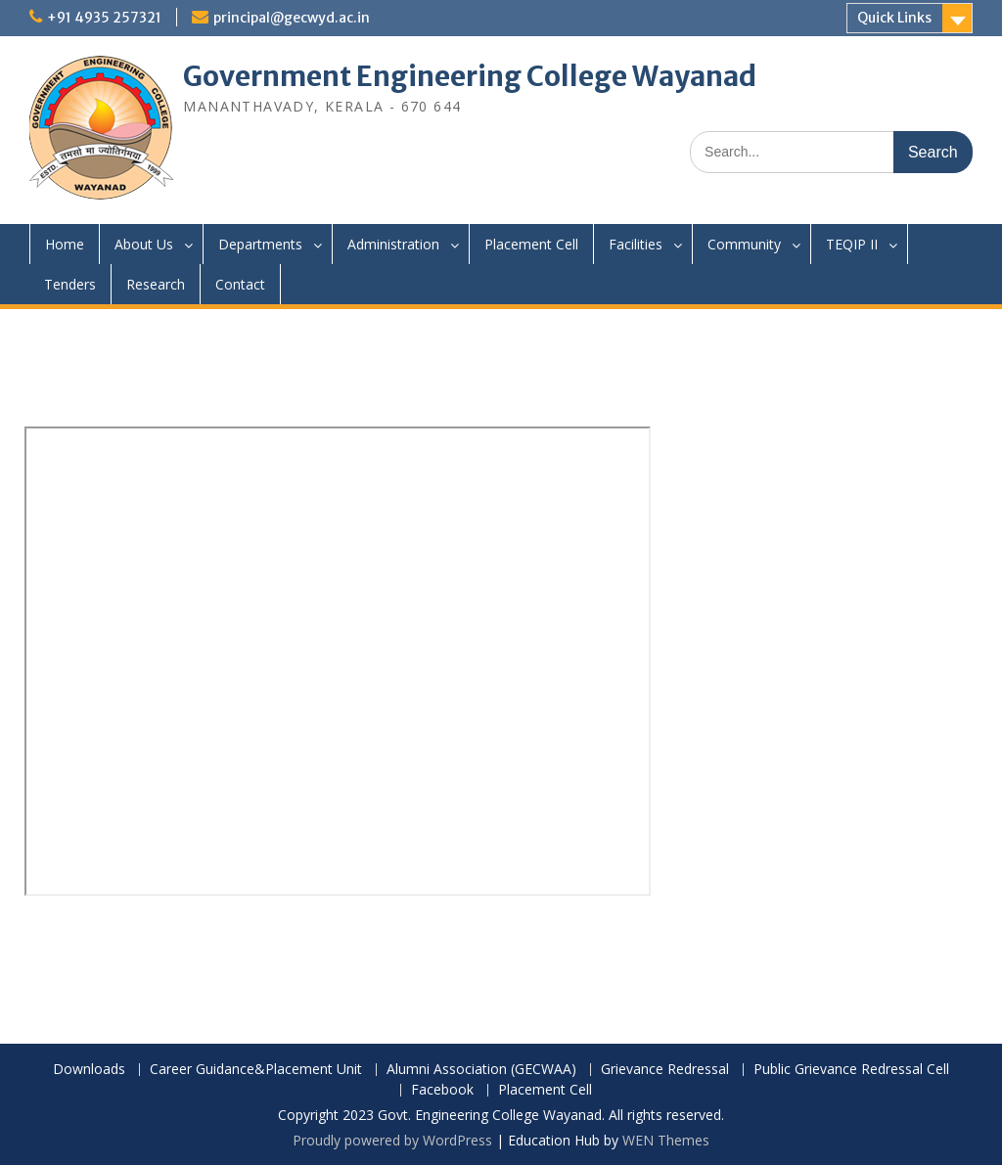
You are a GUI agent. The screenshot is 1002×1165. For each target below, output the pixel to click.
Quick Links (894, 17)
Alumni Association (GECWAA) (481, 1069)
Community (744, 244)
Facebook (442, 1090)
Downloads (89, 1069)
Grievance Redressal (665, 1069)
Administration (393, 244)
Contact (240, 284)
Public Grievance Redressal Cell (851, 1069)
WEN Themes (665, 1140)
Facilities (635, 244)
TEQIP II (852, 244)
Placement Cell (531, 244)
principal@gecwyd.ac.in (291, 17)
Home (64, 244)
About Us (143, 244)
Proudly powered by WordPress (392, 1140)
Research (155, 284)
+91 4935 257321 (104, 17)
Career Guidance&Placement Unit (256, 1069)
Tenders (70, 284)
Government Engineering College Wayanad (469, 76)
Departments (260, 244)
